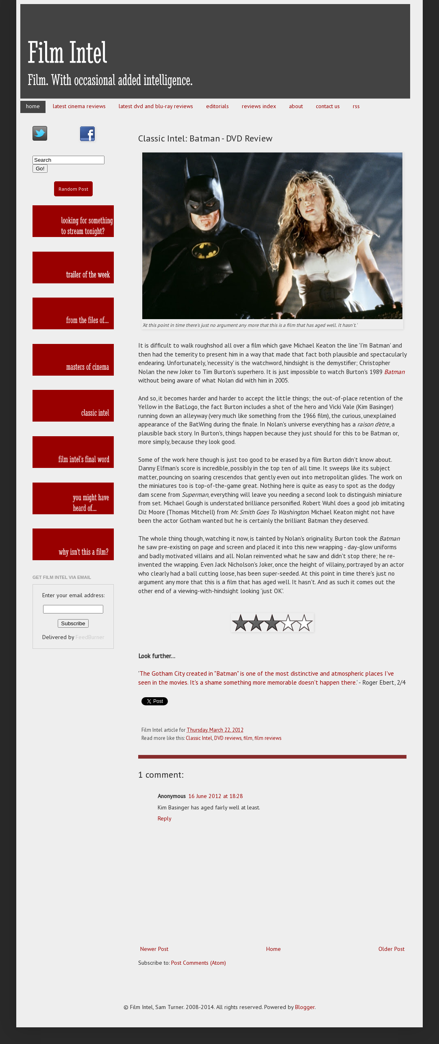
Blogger (305, 1007)
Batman (394, 372)
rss (356, 106)
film (247, 738)
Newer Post (154, 949)
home (33, 106)
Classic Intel (199, 738)
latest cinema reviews (79, 106)
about (296, 106)
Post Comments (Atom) (198, 962)
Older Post (391, 949)
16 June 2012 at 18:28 (215, 796)
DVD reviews (227, 738)
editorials (217, 106)
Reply (165, 818)
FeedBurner (90, 637)
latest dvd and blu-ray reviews (156, 106)
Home (273, 949)
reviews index (259, 106)
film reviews (267, 738)
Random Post (73, 189)
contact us (328, 106)
